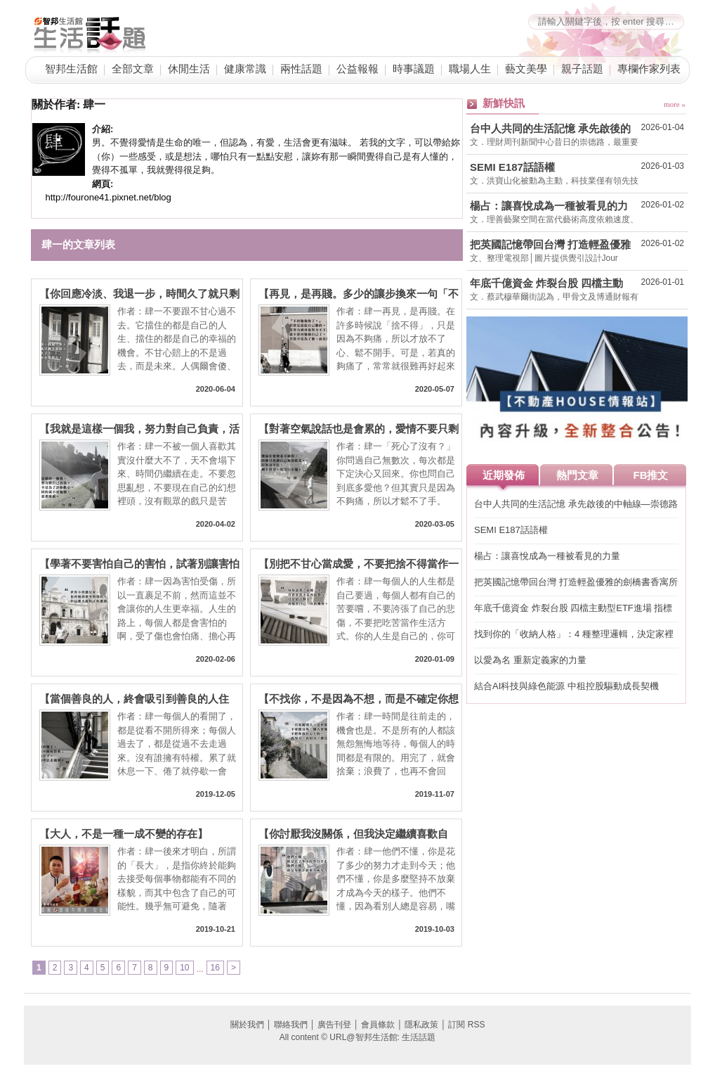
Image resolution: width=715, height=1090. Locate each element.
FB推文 (651, 475)
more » (675, 104)
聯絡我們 (291, 1025)
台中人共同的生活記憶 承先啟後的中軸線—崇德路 (550, 128)
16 (215, 968)
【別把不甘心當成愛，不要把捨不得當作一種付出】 (358, 564)
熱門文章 (577, 475)
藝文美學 (526, 69)
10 (184, 968)
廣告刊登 (334, 1025)
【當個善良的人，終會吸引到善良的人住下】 (134, 699)
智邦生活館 (71, 69)
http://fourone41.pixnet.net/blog (108, 197)
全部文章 (133, 69)
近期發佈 (504, 475)
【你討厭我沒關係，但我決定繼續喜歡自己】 (353, 834)
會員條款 (378, 1025)
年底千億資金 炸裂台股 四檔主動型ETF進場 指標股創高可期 (546, 283)
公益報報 (357, 69)
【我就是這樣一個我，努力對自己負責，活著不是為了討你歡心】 (139, 429)
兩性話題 (301, 69)
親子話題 (582, 69)
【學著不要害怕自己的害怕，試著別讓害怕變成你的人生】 (139, 564)
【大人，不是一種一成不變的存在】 (123, 834)
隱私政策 (421, 1025)
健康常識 (245, 69)
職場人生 (470, 69)
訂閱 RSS (466, 1025)
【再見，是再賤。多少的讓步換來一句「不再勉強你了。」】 (358, 294)
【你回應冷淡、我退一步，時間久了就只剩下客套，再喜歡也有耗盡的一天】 (139, 294)
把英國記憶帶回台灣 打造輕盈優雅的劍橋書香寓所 (550, 244)
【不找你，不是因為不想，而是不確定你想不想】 (358, 699)
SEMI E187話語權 (512, 167)
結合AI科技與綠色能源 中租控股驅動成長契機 (566, 686)
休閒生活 (189, 69)
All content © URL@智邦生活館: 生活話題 (357, 1037)
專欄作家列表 (649, 69)
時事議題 (414, 69)
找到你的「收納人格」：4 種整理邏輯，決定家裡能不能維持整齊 (574, 635)
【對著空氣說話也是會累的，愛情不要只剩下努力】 (358, 429)
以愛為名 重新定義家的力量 (530, 660)
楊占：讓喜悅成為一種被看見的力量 (549, 206)
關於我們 (247, 1025)
